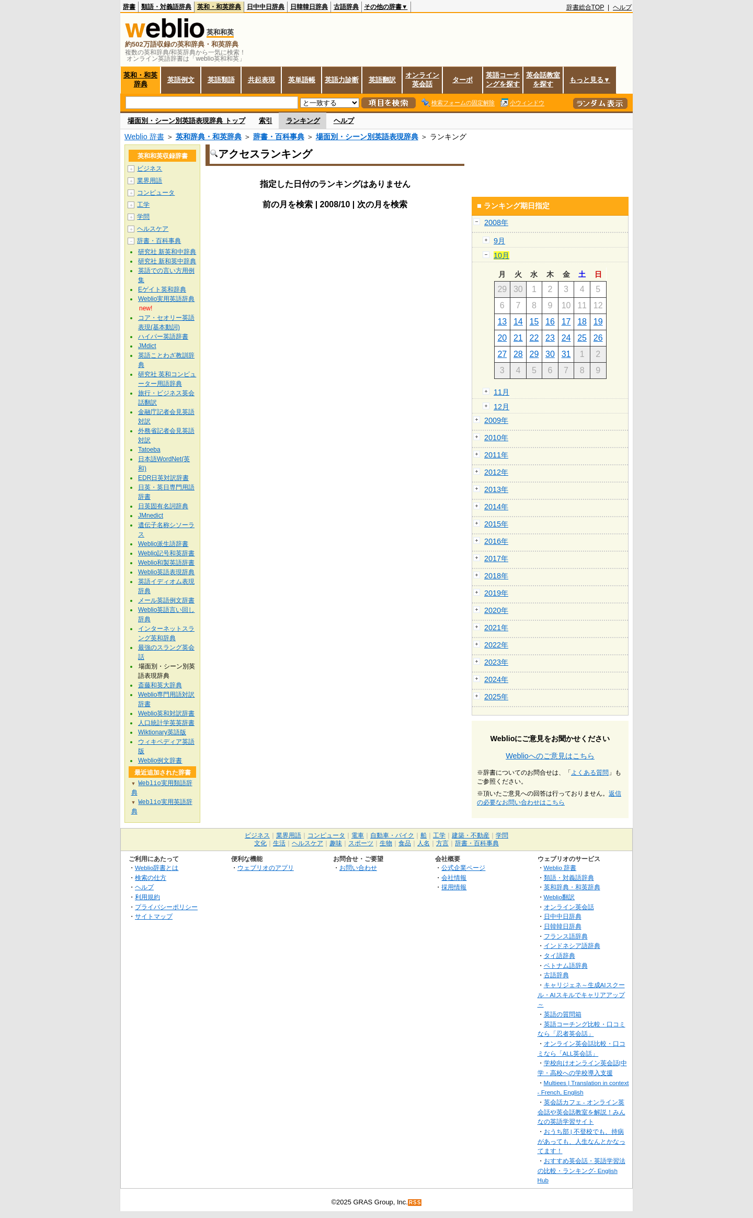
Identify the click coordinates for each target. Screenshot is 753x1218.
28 (518, 354)
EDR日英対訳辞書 (163, 478)
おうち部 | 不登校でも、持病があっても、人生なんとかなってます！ (581, 1141)
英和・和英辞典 (219, 7)
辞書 (129, 7)
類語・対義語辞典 (166, 7)
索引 (265, 121)
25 (582, 337)
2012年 (496, 472)
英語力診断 (342, 80)
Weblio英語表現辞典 (166, 572)
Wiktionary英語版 (162, 732)
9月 (499, 241)
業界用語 (149, 180)
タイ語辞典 (559, 955)
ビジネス (149, 168)
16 (550, 321)
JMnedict (150, 515)
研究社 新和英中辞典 (167, 261)
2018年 (496, 576)
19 (598, 321)
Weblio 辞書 (144, 136)
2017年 (496, 558)
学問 (143, 216)
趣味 (335, 843)
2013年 (496, 489)
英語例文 (181, 80)
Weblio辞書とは (156, 867)
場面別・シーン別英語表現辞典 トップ (186, 121)
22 (534, 337)
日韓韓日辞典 (309, 7)
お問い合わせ (358, 867)
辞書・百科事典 (278, 136)
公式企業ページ (463, 867)
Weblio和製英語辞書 (166, 562)
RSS (415, 1202)
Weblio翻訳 (559, 896)
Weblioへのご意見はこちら (550, 756)
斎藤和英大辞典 (160, 685)
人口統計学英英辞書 (166, 723)
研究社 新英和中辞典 (167, 251)
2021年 (496, 627)
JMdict (147, 346)
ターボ (462, 80)
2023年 (496, 662)
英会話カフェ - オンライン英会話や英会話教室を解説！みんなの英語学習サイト (581, 1112)
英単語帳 (301, 80)
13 (502, 321)
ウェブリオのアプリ (265, 867)
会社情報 (453, 877)
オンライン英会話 (422, 79)
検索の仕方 (150, 877)
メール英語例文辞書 (166, 600)
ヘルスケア (152, 228)
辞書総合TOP (585, 7)
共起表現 (261, 80)
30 (550, 354)
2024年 (496, 679)
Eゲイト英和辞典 (162, 289)
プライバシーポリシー (166, 906)
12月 (501, 407)
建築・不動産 (470, 835)
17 (566, 321)
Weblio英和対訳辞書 (166, 713)
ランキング (303, 121)
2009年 (496, 420)
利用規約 (147, 896)
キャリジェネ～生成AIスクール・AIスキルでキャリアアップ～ (581, 994)
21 (518, 337)
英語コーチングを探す (503, 79)
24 (566, 337)
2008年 (496, 222)
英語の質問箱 (562, 1014)
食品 (404, 843)
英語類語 (221, 80)
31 (566, 354)
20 (502, 337)
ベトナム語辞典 (566, 965)
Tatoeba (149, 449)
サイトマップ (154, 916)
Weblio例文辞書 (160, 760)
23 (550, 337)
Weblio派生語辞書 (163, 543)
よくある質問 (590, 772)
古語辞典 (346, 7)
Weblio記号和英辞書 (166, 553)
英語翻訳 (382, 80)
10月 (501, 255)
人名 (423, 843)
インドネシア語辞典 (572, 945)
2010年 (496, 437)
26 (598, 337)
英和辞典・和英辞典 (209, 136)
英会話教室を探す (543, 79)
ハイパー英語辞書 (163, 336)
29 (534, 354)
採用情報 (453, 887)
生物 (386, 843)
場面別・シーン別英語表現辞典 (367, 136)
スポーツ (360, 843)
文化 (260, 843)
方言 (442, 843)
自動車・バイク (392, 835)
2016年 (496, 541)
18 (582, 321)
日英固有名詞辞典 (163, 506)
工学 (143, 204)
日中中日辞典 (265, 7)
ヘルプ (622, 7)
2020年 (496, 610)
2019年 (496, 593)
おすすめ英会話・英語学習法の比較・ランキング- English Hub (581, 1170)
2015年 (496, 524)
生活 (279, 843)
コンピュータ (156, 192)
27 (502, 354)
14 (518, 321)
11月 (501, 392)
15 (534, 321)
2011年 (496, 455)
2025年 (496, 696)
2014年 (496, 506)
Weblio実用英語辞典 (166, 299)
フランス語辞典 (566, 936)
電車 (357, 835)
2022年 (496, 645)
